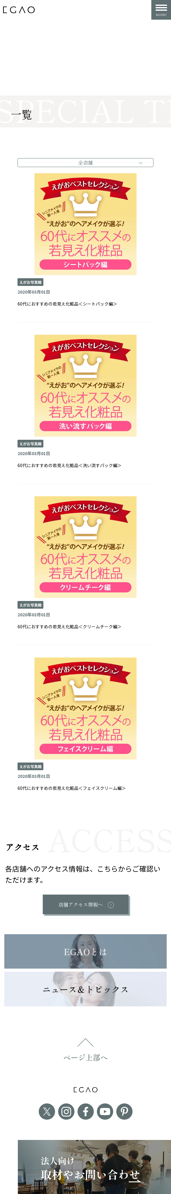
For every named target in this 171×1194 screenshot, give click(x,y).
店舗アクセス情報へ (80, 904)
